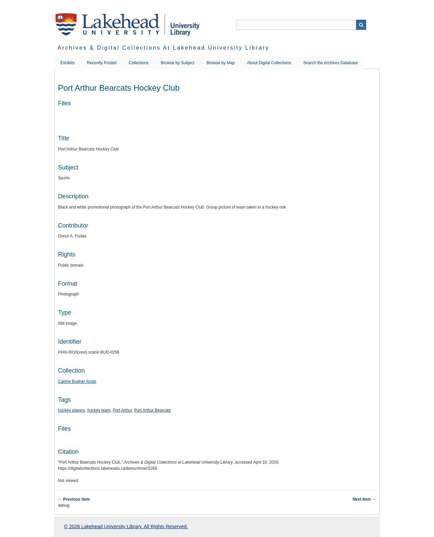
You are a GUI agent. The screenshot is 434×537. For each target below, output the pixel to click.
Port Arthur (122, 410)
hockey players (71, 410)
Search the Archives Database (330, 62)
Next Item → (364, 499)
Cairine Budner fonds (77, 381)
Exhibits (67, 62)
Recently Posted (101, 62)
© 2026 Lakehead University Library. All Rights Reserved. (126, 526)
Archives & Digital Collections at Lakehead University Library (164, 48)
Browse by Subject (177, 62)
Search (361, 25)
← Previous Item (74, 499)
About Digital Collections (269, 62)
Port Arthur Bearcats (152, 410)
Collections (139, 62)
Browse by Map (221, 62)
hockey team (99, 410)
